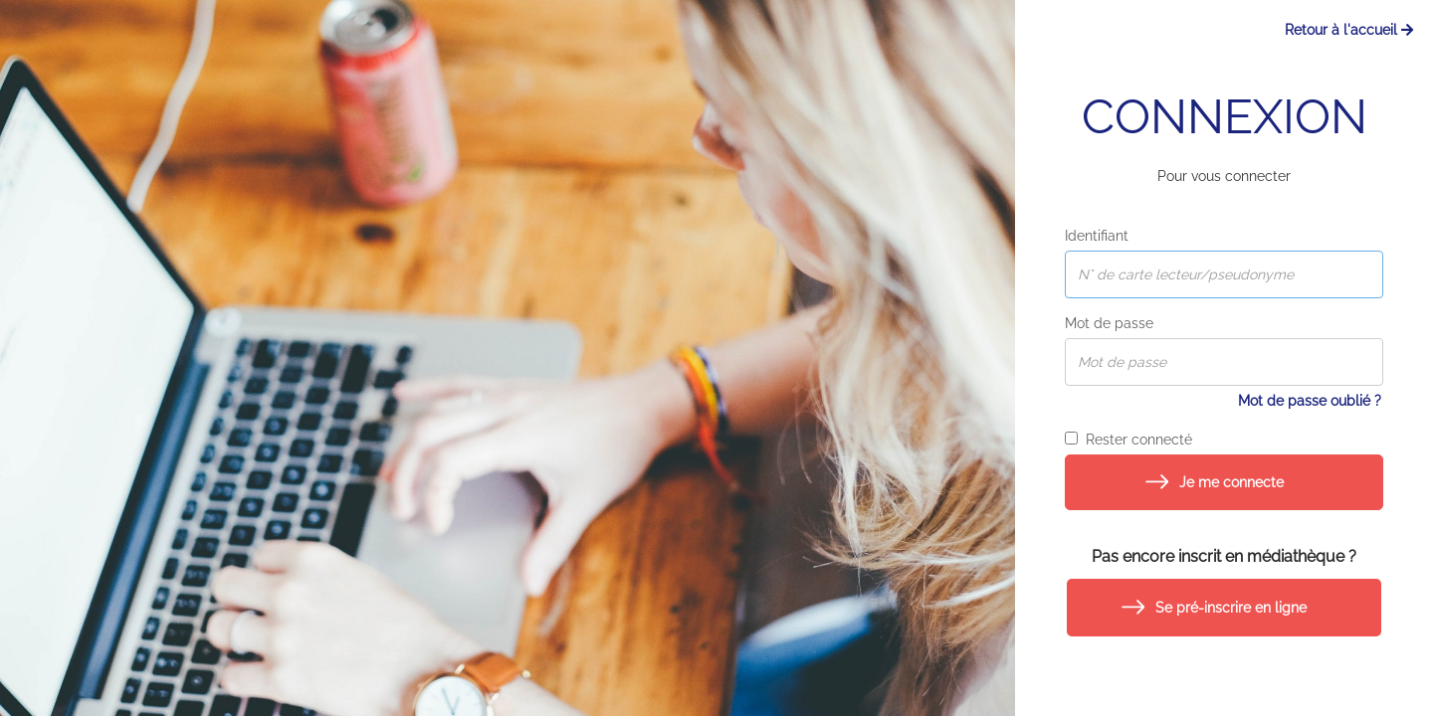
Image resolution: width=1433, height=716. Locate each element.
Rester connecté (1128, 440)
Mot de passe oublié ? (1309, 401)
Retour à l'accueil (1349, 30)
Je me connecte (1231, 482)
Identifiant (1096, 236)
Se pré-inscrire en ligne (1231, 608)
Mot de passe (1109, 323)
